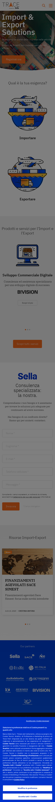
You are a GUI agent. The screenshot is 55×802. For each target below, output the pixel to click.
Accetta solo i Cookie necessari (37, 721)
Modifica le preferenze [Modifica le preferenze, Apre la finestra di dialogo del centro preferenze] (27, 788)
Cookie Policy (19, 779)
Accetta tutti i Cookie (27, 796)
